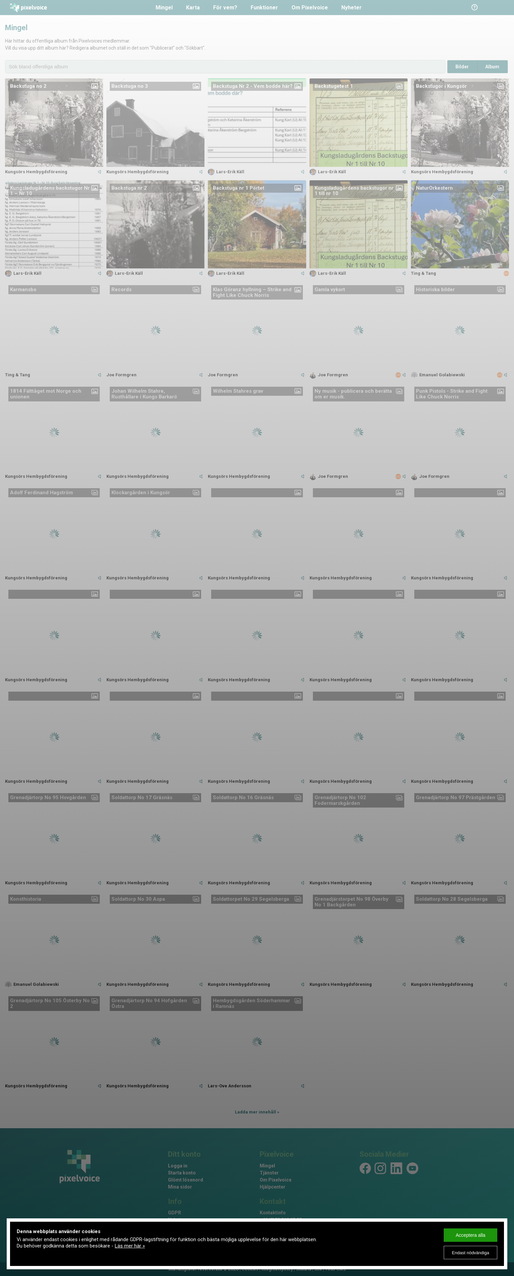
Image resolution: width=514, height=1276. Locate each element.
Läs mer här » (130, 1246)
